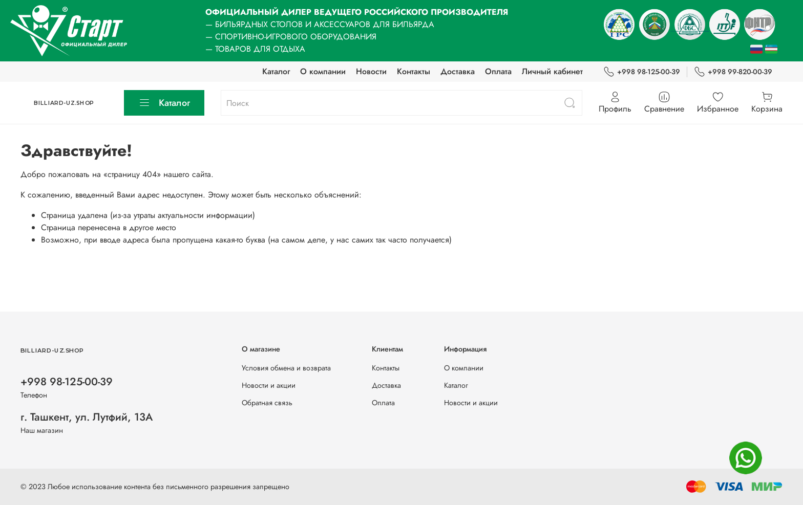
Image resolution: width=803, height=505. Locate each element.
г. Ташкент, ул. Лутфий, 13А (86, 417)
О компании (323, 71)
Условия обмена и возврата (286, 368)
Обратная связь (267, 403)
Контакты (413, 71)
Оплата (498, 71)
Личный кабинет (552, 71)
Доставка (457, 71)
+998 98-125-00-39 (641, 72)
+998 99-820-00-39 (733, 72)
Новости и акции (268, 385)
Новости (371, 71)
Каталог (276, 71)
